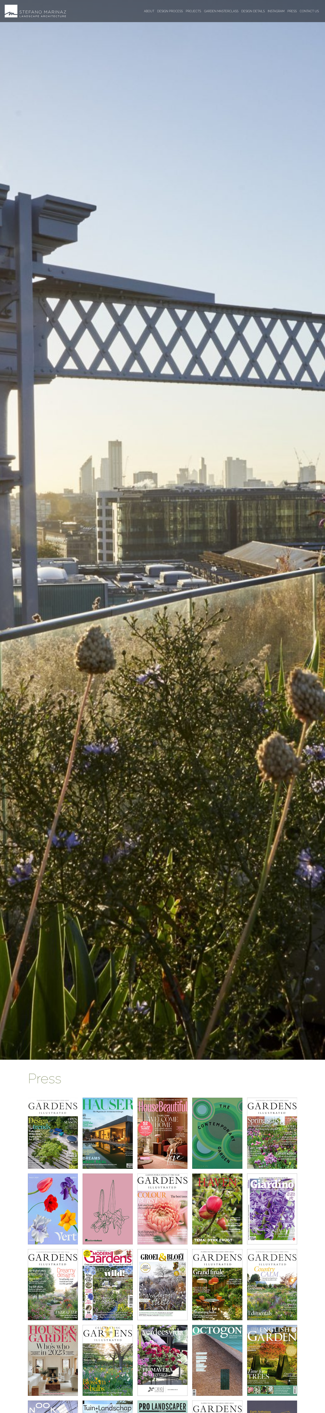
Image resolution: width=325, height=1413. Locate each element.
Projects (193, 11)
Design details (253, 11)
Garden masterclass (221, 11)
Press (292, 11)
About (149, 11)
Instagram (276, 11)
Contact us (309, 11)
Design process (170, 11)
